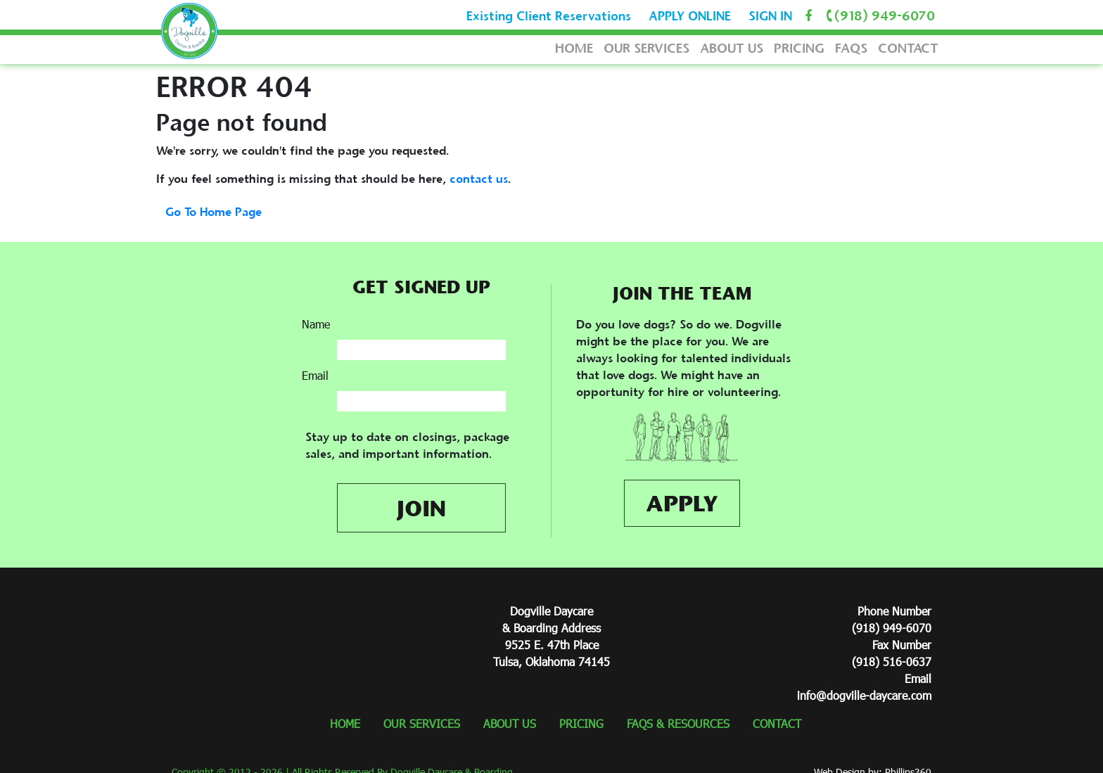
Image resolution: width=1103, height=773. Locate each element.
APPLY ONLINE (690, 16)
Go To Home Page (213, 212)
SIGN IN (770, 16)
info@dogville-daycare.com (864, 695)
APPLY (682, 503)
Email (315, 375)
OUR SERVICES (646, 48)
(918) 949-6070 (878, 16)
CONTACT (908, 48)
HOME (574, 48)
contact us (479, 179)
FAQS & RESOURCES (678, 723)
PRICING (799, 48)
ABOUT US (731, 48)
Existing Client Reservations (548, 16)
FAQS (851, 48)
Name (316, 324)
